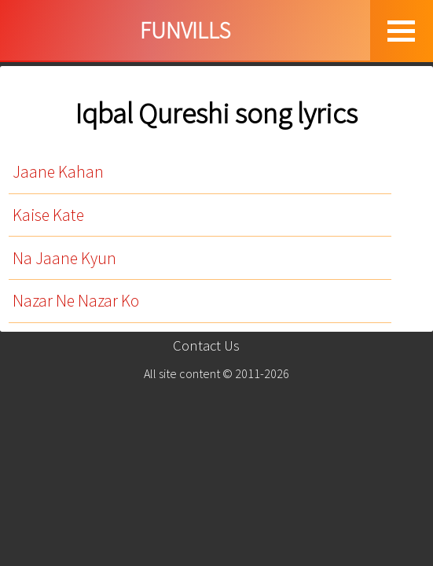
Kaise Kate (48, 215)
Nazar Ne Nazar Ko (76, 300)
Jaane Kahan (58, 171)
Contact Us (206, 345)
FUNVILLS (185, 30)
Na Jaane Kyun (64, 258)
